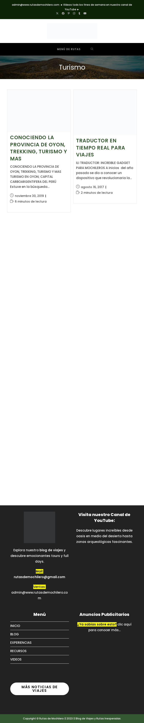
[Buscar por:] (92, 49)
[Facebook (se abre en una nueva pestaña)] (63, 13)
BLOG (14, 634)
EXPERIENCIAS (21, 642)
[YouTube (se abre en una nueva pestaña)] (85, 13)
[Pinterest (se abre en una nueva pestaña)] (68, 13)
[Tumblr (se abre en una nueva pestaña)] (79, 13)
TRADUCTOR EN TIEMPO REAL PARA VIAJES (100, 147)
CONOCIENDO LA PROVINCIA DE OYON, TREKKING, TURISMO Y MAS (38, 148)
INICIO (15, 626)
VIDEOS (16, 659)
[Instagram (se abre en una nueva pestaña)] (74, 13)
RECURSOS (18, 651)
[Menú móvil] (65, 49)
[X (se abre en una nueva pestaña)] (58, 13)
